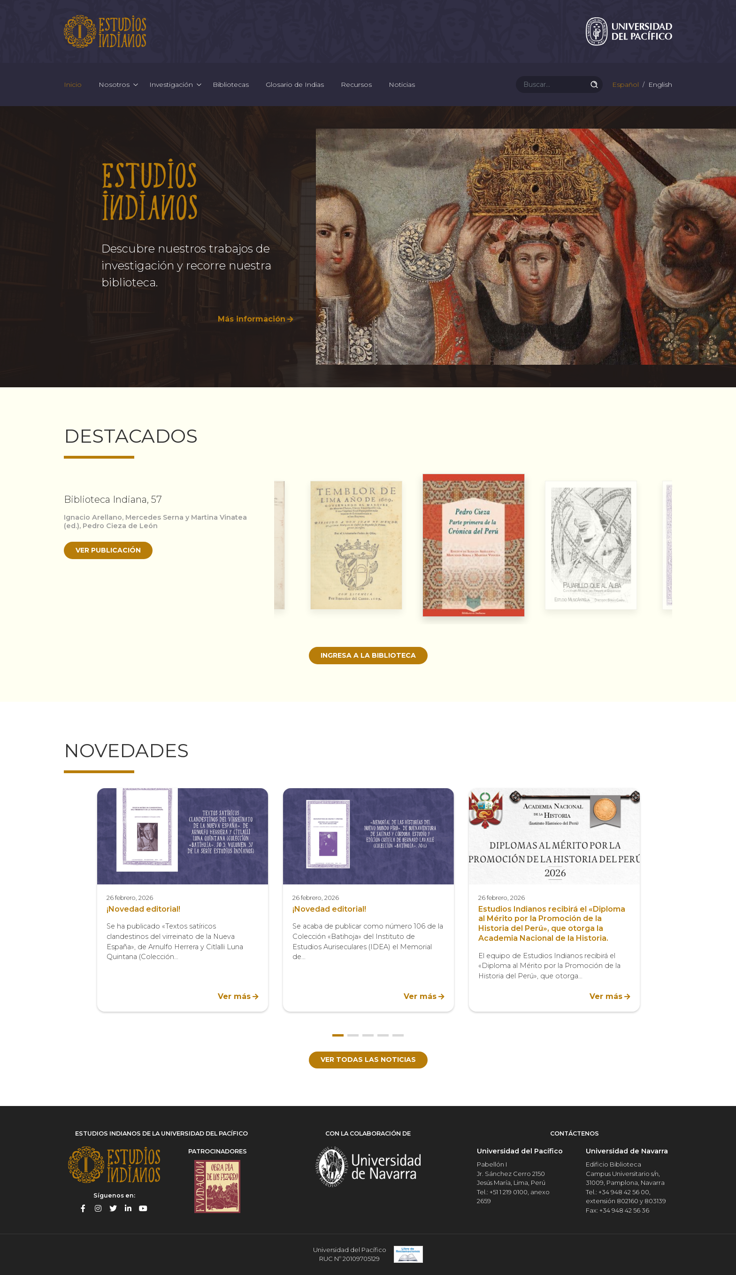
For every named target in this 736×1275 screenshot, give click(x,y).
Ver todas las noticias (368, 1059)
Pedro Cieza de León (120, 526)
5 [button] (398, 1035)
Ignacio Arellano (93, 517)
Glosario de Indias (295, 84)
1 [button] (338, 1035)
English (659, 84)
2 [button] (353, 1035)
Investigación (171, 84)
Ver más (234, 996)
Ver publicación (108, 550)
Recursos (356, 84)
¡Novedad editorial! (143, 909)
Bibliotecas (231, 84)
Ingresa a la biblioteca (368, 655)
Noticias (402, 84)
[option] (368, 247)
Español (624, 84)
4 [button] (383, 1035)
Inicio (73, 84)
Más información (251, 319)
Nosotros (114, 84)
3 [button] (368, 1035)
